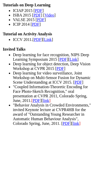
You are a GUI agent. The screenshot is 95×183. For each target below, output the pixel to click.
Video (49, 15)
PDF (38, 10)
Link (48, 39)
